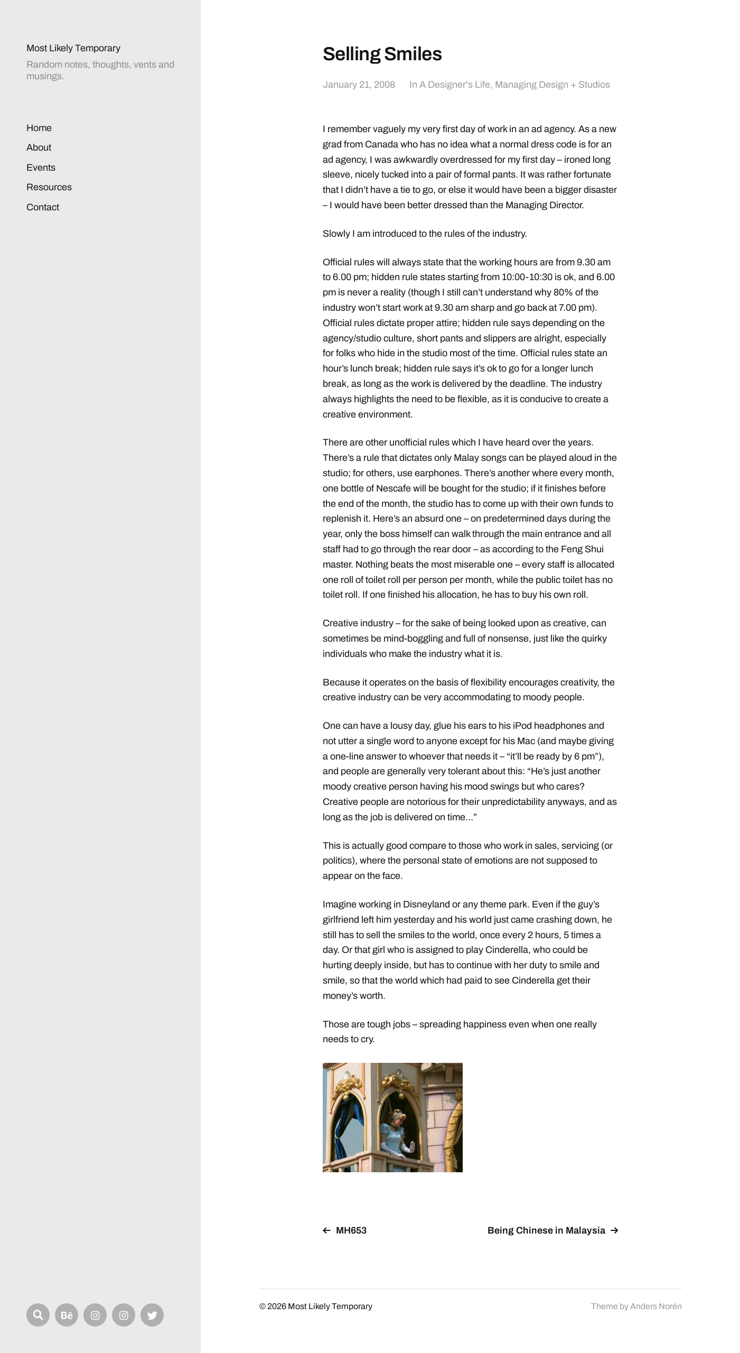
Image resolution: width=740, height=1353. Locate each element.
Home (39, 128)
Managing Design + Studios (552, 84)
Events (40, 167)
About (38, 147)
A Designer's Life (454, 84)
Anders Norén (656, 1306)
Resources (49, 187)
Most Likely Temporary (73, 48)
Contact (42, 207)
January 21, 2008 (359, 84)
